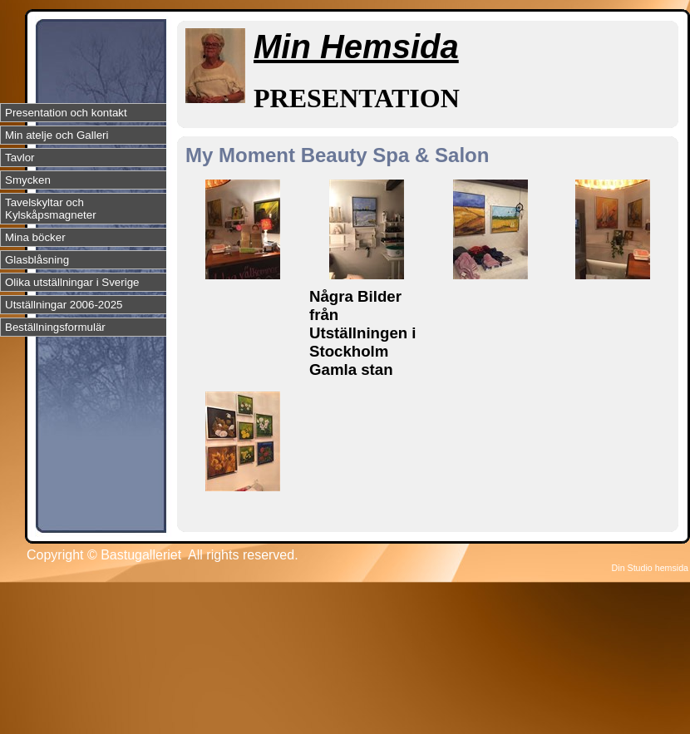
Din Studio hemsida (650, 568)
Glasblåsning (37, 260)
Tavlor (20, 157)
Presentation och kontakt (66, 112)
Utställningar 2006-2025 (64, 304)
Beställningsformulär (55, 327)
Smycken (28, 180)
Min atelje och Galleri (56, 135)
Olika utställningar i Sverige (72, 282)
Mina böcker (35, 237)
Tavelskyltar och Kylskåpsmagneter (50, 208)
